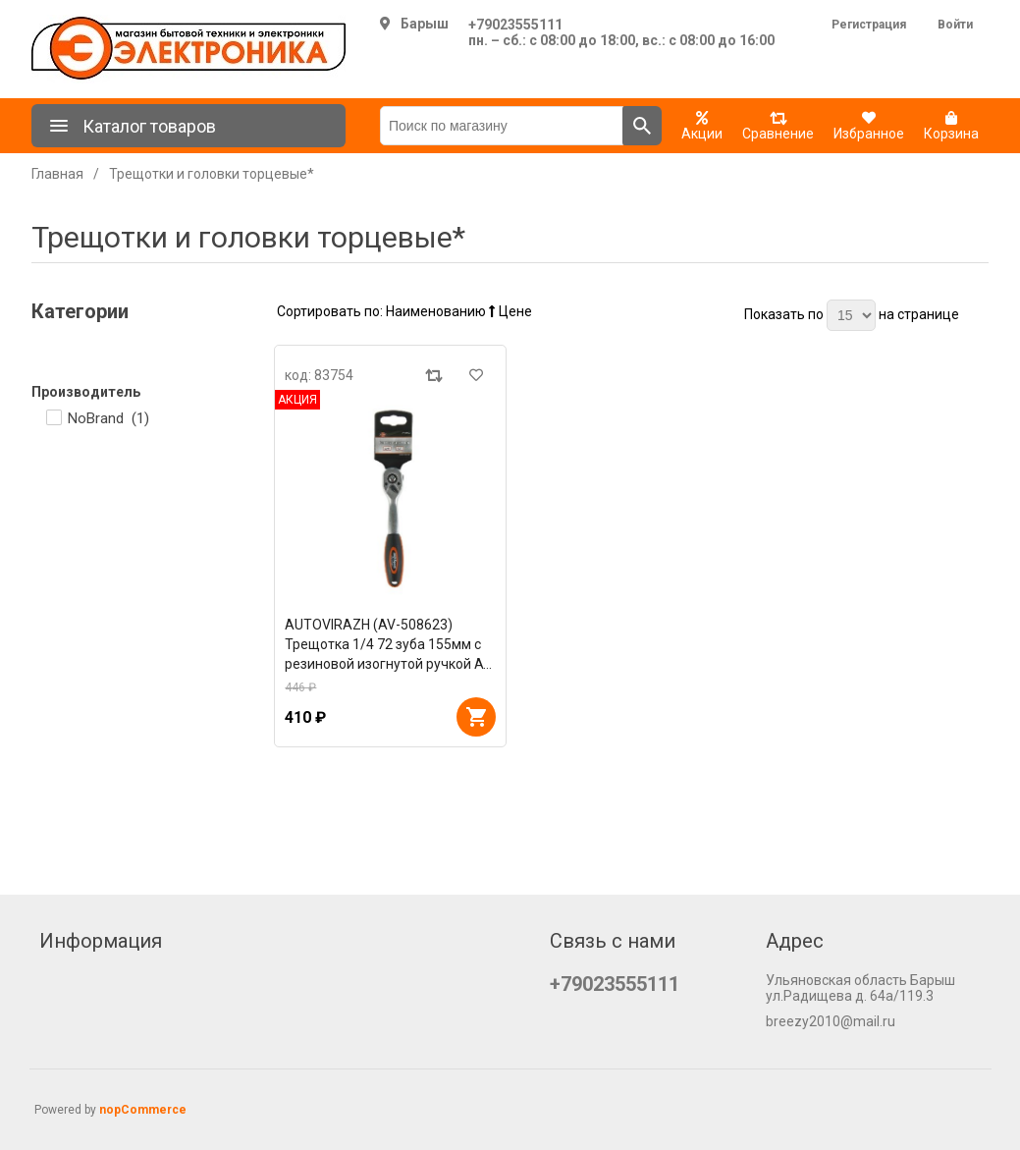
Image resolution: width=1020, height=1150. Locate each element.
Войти (955, 24)
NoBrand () (108, 418)
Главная (57, 174)
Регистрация (869, 24)
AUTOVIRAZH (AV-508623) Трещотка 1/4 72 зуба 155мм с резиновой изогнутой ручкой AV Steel (388, 645)
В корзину (476, 717)
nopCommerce (143, 1110)
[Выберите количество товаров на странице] (851, 315)
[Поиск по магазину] (501, 125)
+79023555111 (515, 24)
